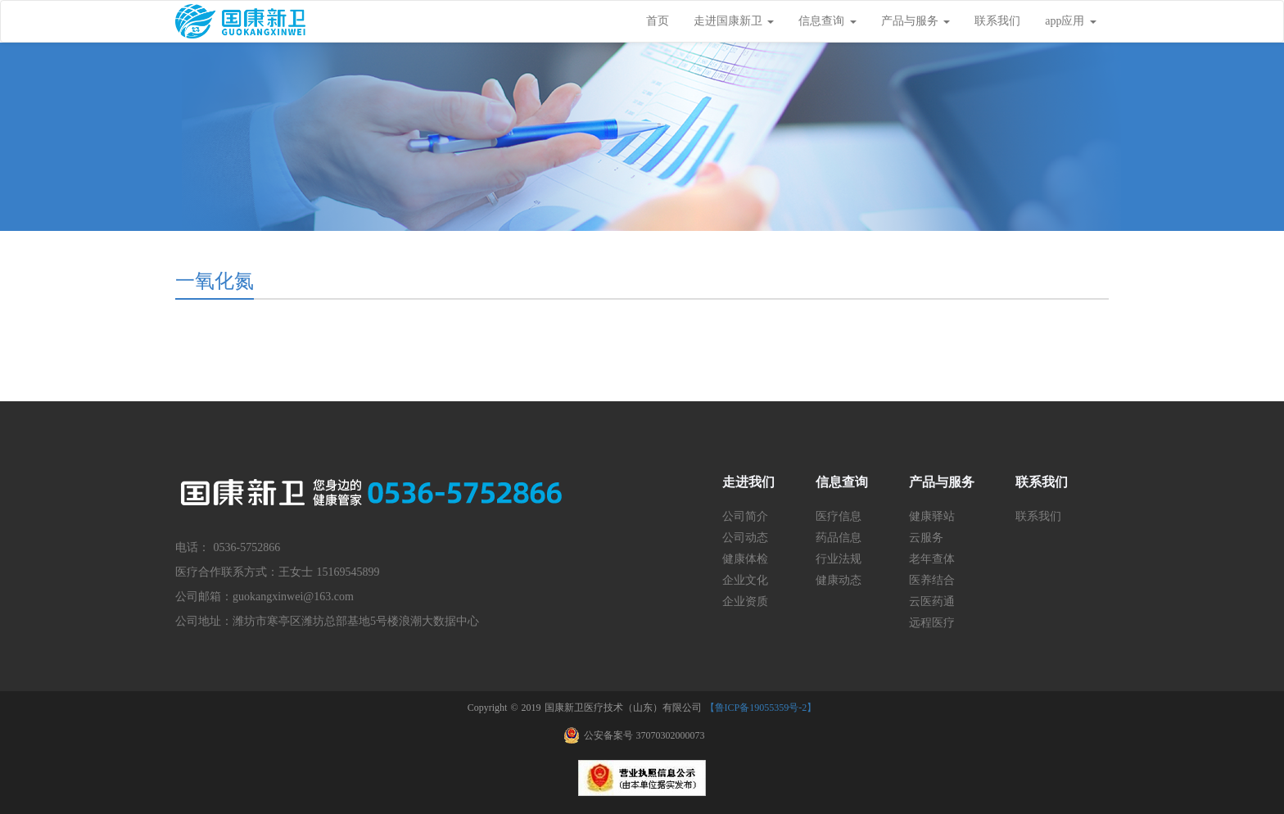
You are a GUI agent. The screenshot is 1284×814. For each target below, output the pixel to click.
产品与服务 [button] (916, 21)
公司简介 (745, 516)
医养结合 (932, 580)
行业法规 (838, 559)
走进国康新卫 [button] (734, 21)
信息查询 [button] (827, 21)
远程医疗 (932, 623)
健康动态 (838, 580)
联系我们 (997, 21)
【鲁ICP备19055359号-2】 (761, 707)
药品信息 (838, 537)
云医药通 (932, 601)
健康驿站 (932, 516)
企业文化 (745, 580)
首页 (657, 21)
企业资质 (745, 601)
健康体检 (745, 559)
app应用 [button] (1070, 21)
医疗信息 (838, 516)
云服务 (926, 537)
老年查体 (932, 559)
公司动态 (745, 537)
